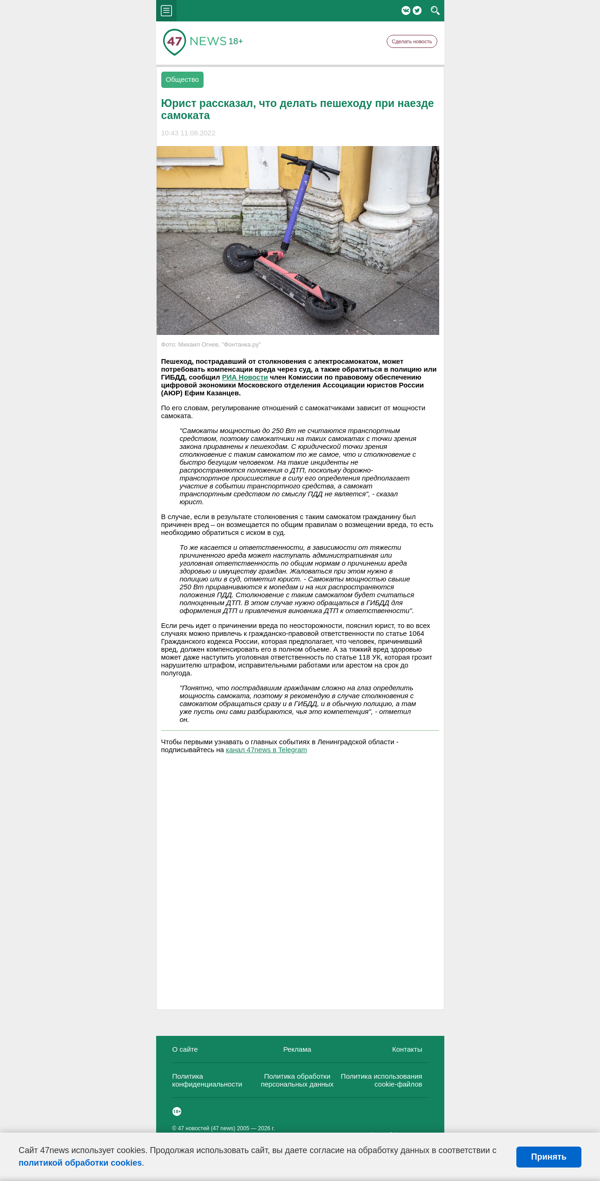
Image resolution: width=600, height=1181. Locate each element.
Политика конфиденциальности (207, 1080)
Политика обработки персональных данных (297, 1080)
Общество (182, 79)
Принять (549, 1156)
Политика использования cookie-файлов (381, 1080)
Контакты (407, 1049)
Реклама (297, 1049)
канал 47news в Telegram (266, 750)
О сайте (185, 1049)
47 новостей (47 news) (207, 1128)
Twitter (417, 10)
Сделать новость (412, 41)
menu (166, 10)
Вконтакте (406, 10)
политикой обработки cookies (80, 1163)
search (435, 10)
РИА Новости (245, 377)
